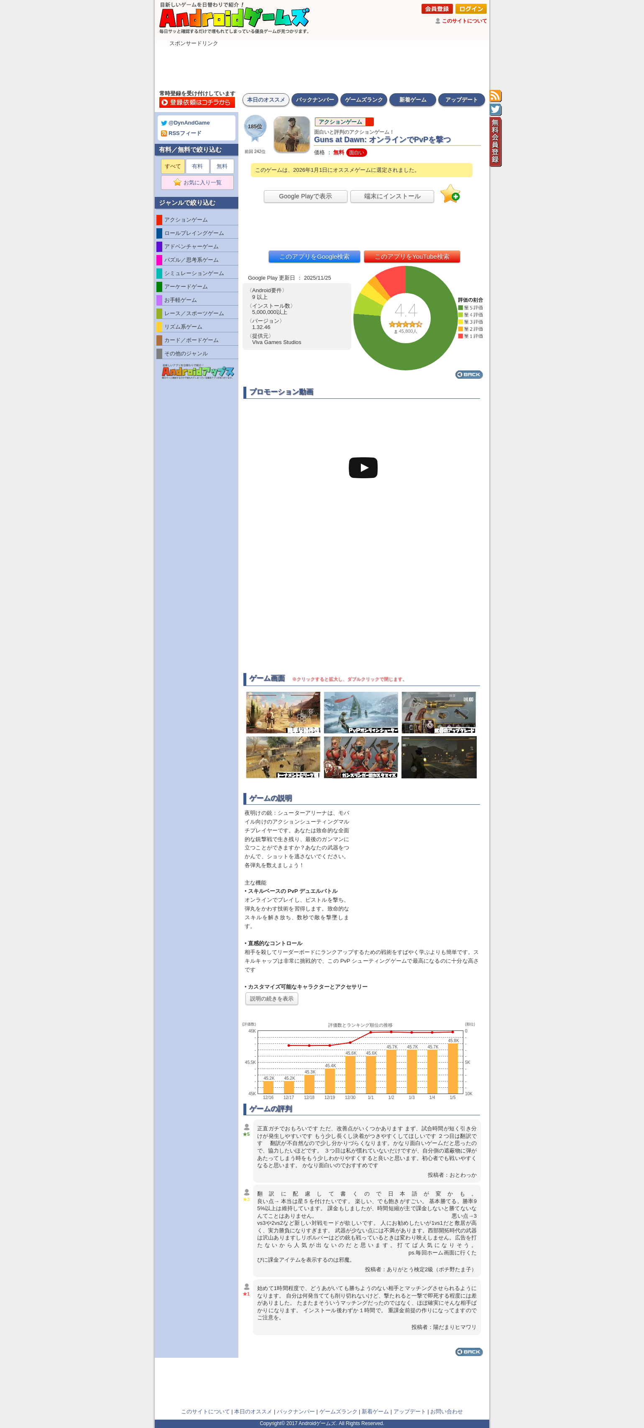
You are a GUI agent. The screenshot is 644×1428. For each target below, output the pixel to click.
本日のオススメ (266, 100)
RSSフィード (181, 133)
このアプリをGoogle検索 (314, 256)
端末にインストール (392, 195)
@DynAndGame (185, 123)
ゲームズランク (364, 100)
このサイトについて (464, 21)
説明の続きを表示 (272, 998)
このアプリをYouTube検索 (412, 256)
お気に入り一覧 (200, 183)
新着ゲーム (413, 100)
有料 (197, 166)
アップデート (461, 100)
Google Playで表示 (305, 195)
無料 (222, 166)
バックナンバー (315, 100)
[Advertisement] (322, 66)
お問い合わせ (446, 1411)
